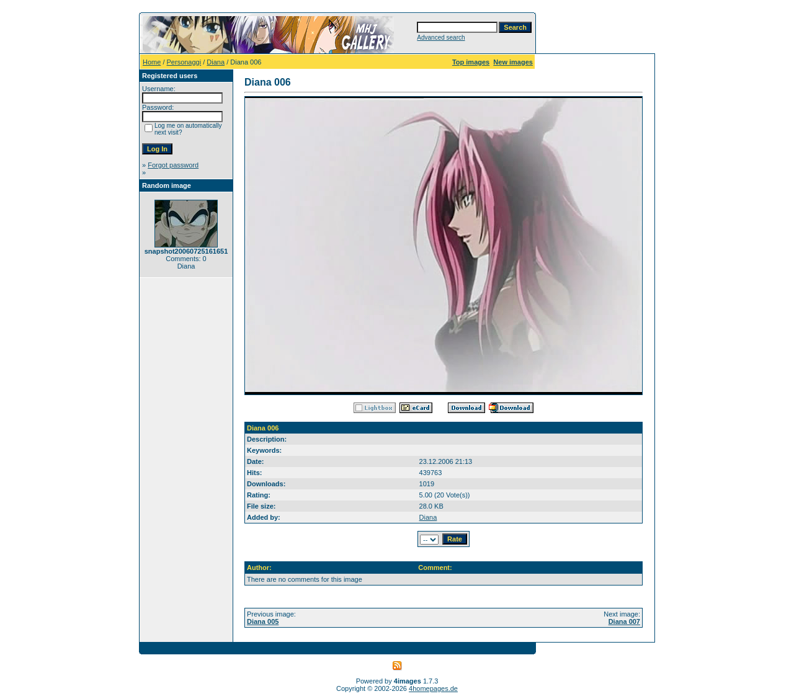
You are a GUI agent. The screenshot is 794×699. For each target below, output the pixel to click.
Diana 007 (624, 621)
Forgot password (173, 165)
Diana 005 (263, 621)
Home (152, 62)
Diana (216, 62)
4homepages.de (433, 688)
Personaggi (184, 62)
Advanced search (441, 37)
